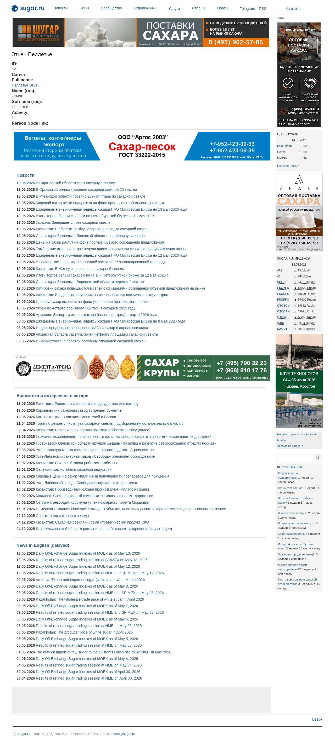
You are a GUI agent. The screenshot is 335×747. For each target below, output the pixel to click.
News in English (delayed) (42, 545)
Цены (89, 8)
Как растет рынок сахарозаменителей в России (76, 417)
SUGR (281, 282)
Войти (280, 18)
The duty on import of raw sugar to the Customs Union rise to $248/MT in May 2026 (103, 652)
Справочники (150, 8)
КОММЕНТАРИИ (289, 467)
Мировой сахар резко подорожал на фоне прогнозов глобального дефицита (100, 203)
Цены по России (288, 165)
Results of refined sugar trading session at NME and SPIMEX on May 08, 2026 (100, 593)
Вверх (317, 719)
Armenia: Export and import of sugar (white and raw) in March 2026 (90, 580)
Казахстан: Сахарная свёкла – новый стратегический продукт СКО (92, 522)
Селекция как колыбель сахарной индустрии (73, 469)
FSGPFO (283, 299)
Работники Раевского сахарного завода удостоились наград (87, 403)
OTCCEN (283, 311)
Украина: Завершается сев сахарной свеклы (73, 222)
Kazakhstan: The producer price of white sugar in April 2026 (84, 632)
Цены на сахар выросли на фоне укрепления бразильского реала (92, 302)
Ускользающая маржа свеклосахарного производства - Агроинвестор (95, 450)
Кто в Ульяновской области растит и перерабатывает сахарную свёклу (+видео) (104, 529)
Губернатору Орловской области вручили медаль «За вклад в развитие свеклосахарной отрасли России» (126, 443)
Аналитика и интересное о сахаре (52, 395)
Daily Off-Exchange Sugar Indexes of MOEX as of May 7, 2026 (87, 606)
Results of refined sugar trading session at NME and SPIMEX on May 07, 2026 (100, 612)
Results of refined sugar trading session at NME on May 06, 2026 (89, 626)
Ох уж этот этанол (290, 488)
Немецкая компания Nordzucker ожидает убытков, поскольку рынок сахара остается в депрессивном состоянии (131, 509)
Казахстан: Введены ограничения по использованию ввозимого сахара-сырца (102, 295)
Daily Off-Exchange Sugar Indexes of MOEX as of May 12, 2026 (88, 566)
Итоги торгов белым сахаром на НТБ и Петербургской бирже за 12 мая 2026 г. (102, 275)
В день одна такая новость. (296, 523)
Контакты (293, 9)
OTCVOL (283, 317)
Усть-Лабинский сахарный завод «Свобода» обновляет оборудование (95, 456)
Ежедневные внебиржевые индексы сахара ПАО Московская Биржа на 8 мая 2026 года (110, 321)
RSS (262, 9)
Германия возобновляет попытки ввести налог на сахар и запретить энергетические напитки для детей (123, 436)
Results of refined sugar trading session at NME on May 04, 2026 (89, 665)
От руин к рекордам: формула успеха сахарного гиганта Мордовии (92, 502)
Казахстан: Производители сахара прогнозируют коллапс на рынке (93, 489)
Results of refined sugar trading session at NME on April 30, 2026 (89, 678)
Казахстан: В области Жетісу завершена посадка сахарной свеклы (92, 229)
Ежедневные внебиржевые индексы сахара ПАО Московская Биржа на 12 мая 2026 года (111, 255)
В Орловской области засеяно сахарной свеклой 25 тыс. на (86, 189)
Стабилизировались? (292, 533)
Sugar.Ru (24, 734)
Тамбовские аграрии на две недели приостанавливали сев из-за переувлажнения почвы (111, 249)
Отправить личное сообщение (296, 434)
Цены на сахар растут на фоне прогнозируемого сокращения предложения (100, 242)
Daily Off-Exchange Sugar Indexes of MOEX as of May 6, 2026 (87, 619)
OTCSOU (283, 305)
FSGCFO (283, 293)
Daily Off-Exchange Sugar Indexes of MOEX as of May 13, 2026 (88, 553)
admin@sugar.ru (123, 734)
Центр (281, 151)
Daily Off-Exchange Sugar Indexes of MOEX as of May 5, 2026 (87, 639)
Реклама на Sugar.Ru (290, 445)
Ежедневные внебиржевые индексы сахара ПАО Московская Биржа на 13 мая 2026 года (111, 209)
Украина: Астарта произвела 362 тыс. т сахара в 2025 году (85, 308)
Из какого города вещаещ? (296, 554)
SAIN (280, 323)
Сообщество (116, 8)
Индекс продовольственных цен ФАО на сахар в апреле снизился (92, 328)
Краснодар (284, 145)
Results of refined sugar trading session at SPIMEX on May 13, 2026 (91, 560)
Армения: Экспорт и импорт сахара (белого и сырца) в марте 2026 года (96, 315)
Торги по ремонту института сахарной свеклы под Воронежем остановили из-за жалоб (109, 423)
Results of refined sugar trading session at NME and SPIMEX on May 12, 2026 (100, 573)
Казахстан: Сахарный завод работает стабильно (77, 463)
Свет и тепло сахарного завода (62, 516)
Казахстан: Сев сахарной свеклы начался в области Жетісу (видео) (93, 430)
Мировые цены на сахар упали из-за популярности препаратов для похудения (102, 476)
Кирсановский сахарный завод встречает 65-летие (79, 410)
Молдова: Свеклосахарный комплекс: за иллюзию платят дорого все (94, 496)
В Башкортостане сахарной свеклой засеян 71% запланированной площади (101, 262)
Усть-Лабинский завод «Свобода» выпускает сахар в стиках (87, 483)
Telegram (247, 9)
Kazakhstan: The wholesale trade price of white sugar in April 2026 (90, 599)
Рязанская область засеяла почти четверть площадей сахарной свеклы (97, 334)
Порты (227, 8)
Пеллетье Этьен (26, 85)
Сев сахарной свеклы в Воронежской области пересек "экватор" (90, 282)
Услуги (174, 9)
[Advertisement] (141, 699)
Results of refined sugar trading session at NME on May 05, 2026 (89, 645)
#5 (278, 276)
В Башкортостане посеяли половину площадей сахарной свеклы (91, 341)
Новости (65, 8)
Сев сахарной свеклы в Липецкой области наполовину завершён (91, 236)
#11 (279, 270)
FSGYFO (283, 287)
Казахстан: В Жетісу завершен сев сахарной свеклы (80, 269)
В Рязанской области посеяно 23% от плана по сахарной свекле (90, 196)
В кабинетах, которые (292, 513)
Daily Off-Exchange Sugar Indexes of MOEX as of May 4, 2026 (87, 659)
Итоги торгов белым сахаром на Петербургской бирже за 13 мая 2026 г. (96, 216)
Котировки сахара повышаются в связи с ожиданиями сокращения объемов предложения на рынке (120, 288)
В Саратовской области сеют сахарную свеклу (75, 183)
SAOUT (282, 328)
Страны (203, 8)
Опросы (281, 440)
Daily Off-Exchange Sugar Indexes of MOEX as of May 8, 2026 (87, 586)
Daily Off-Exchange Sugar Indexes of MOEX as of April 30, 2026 (88, 672)
